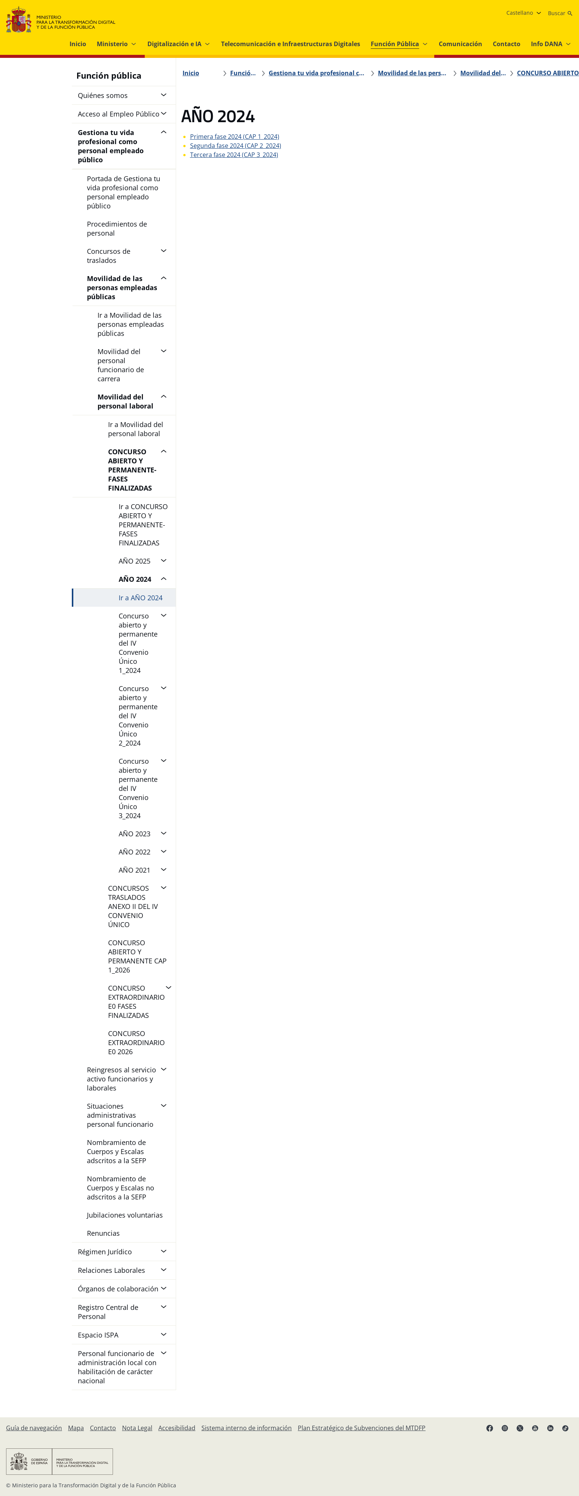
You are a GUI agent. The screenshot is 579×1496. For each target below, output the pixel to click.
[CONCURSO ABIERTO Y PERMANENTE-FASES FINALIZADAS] (474, 73)
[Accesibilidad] (176, 1427)
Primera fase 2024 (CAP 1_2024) (238, 136)
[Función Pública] (248, 73)
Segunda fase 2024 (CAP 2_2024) (239, 145)
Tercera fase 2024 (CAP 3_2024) (238, 155)
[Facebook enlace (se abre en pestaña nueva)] (489, 1427)
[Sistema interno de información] (246, 1427)
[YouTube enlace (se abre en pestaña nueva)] (535, 1427)
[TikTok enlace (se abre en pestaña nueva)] (565, 1427)
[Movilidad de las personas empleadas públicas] (372, 73)
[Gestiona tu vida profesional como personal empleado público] (305, 73)
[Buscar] (560, 13)
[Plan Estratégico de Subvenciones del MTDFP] (362, 1427)
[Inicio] (195, 73)
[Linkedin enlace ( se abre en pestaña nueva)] (550, 1427)
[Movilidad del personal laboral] (420, 73)
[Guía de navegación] (34, 1427)
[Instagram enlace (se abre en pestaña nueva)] (504, 1427)
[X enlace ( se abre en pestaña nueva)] (520, 1427)
